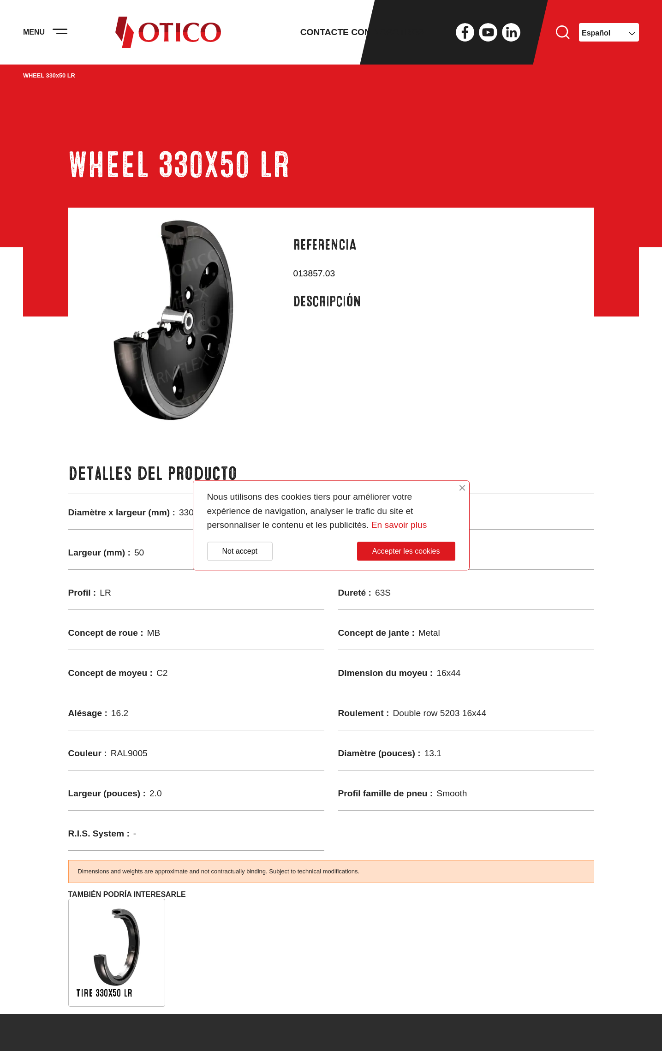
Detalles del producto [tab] (152, 473)
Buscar (563, 32)
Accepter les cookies (406, 551)
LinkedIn (511, 32)
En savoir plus (399, 525)
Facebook (465, 32)
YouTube (488, 32)
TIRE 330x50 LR (104, 993)
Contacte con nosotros (362, 32)
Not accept (239, 551)
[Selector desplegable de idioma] (609, 32)
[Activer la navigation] (60, 32)
